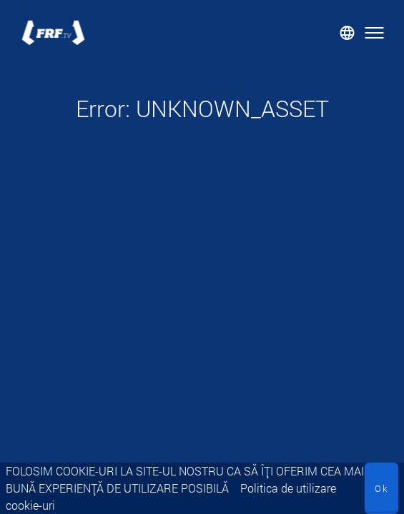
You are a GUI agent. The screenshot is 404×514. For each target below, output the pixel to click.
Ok (381, 488)
